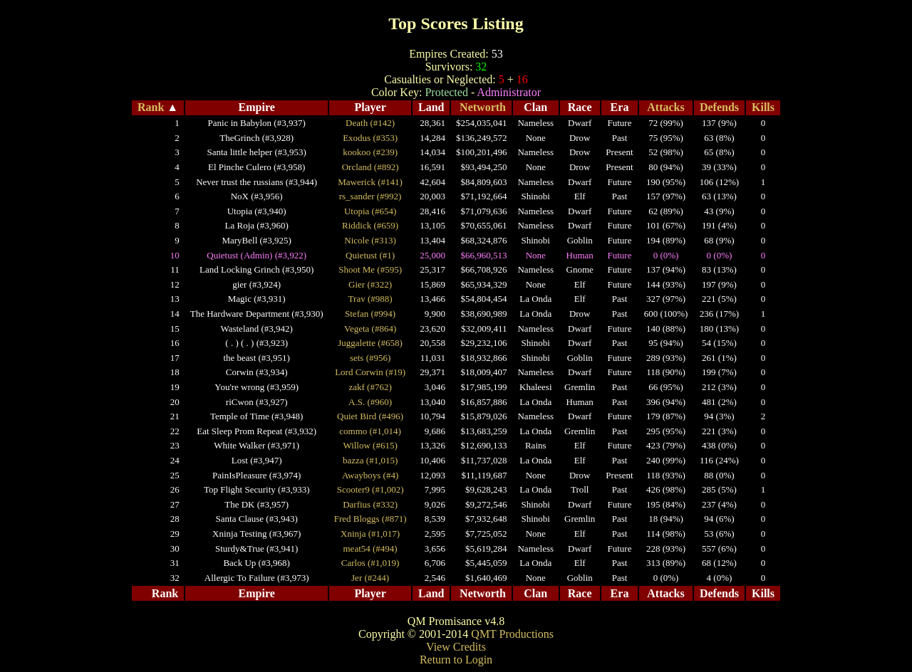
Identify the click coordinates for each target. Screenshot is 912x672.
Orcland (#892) (370, 167)
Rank (151, 107)
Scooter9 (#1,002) (370, 489)
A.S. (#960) (370, 402)
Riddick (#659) (370, 225)
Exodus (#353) (370, 137)
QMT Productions (512, 634)
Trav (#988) (370, 298)
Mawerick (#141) (370, 182)
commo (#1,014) (370, 431)
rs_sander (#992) (370, 196)
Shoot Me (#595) (370, 269)
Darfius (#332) (370, 504)
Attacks (665, 107)
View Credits (456, 647)
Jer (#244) (370, 577)
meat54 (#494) (370, 548)
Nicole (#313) (370, 240)
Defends (719, 107)
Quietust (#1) (370, 255)
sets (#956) (370, 357)
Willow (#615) (370, 445)
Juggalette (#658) (370, 342)
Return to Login (456, 659)
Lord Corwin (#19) (370, 372)
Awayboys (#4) (370, 475)
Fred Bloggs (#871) (370, 518)
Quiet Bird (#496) (370, 416)
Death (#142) (370, 122)
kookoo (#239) (370, 152)
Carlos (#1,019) (370, 562)
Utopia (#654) (370, 211)
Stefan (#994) (370, 313)
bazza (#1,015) (370, 460)
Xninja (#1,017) (370, 533)
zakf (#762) (369, 387)
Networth (483, 107)
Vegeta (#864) (370, 328)
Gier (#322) (370, 284)
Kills (763, 107)
